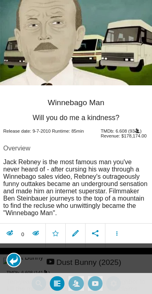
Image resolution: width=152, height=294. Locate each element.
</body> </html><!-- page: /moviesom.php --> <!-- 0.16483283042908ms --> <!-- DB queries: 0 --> (76, 147)
